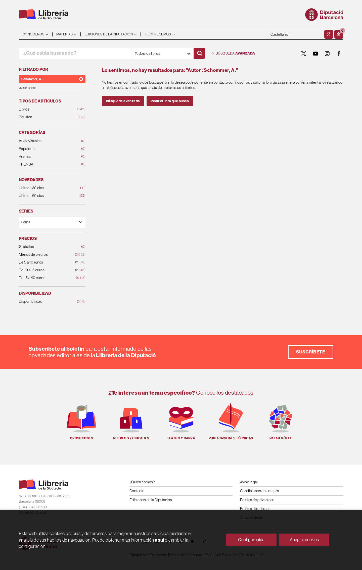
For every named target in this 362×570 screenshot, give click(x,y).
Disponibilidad (46, 301)
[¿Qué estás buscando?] (75, 53)
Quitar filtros (27, 87)
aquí (159, 540)
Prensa (46, 157)
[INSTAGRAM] (327, 53)
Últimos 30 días (46, 188)
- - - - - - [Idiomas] (295, 34)
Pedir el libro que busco (170, 101)
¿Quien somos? (142, 482)
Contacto (137, 491)
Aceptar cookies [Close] (304, 539)
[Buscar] (199, 53)
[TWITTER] (304, 53)
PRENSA (46, 164)
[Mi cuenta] (328, 34)
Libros (46, 109)
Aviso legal (249, 482)
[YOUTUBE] (315, 53)
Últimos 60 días (46, 196)
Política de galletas (255, 508)
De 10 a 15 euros (46, 270)
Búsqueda (233, 53)
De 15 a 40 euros (46, 278)
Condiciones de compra (259, 491)
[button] (338, 34)
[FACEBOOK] (339, 53)
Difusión (46, 117)
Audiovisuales (46, 141)
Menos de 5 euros (46, 254)
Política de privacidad (257, 500)
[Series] (52, 222)
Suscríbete (310, 352)
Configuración (251, 539)
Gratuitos (46, 247)
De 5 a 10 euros (46, 262)
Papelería (46, 149)
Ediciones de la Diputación (150, 500)
